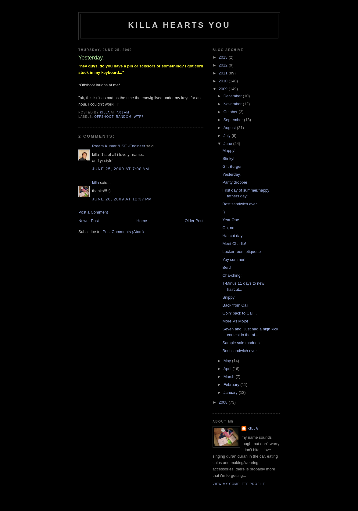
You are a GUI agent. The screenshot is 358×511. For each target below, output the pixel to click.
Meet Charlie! (234, 243)
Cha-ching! (232, 275)
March (230, 376)
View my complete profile (239, 484)
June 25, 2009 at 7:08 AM (120, 169)
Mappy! (228, 150)
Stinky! (228, 158)
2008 (224, 402)
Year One (230, 220)
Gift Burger (232, 166)
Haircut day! (232, 235)
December (233, 96)
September (234, 119)
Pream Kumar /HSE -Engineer (118, 146)
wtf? (139, 116)
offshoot (103, 116)
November (233, 104)
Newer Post (88, 220)
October (231, 112)
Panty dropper (234, 182)
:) (223, 212)
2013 (224, 57)
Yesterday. (231, 174)
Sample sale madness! (242, 342)
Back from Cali (235, 305)
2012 (224, 65)
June (228, 143)
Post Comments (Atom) (123, 231)
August (230, 127)
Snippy (228, 297)
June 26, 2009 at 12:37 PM (122, 199)
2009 (224, 89)
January (231, 392)
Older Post (194, 220)
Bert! (226, 267)
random (123, 116)
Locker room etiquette (241, 251)
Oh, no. (228, 227)
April (228, 368)
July (228, 135)
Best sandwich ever (239, 204)
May (228, 360)
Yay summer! (233, 259)
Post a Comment (93, 212)
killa (95, 182)
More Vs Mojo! (235, 321)
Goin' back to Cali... (239, 313)
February (232, 384)
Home (142, 220)
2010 (224, 81)
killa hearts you (179, 25)
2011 (224, 73)
